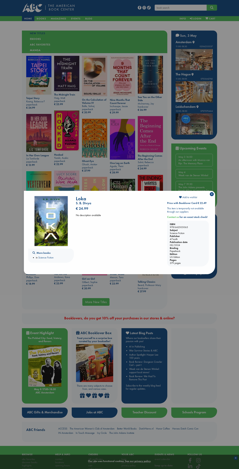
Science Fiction (46, 257)
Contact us (173, 217)
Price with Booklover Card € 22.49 (186, 203)
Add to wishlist (188, 197)
